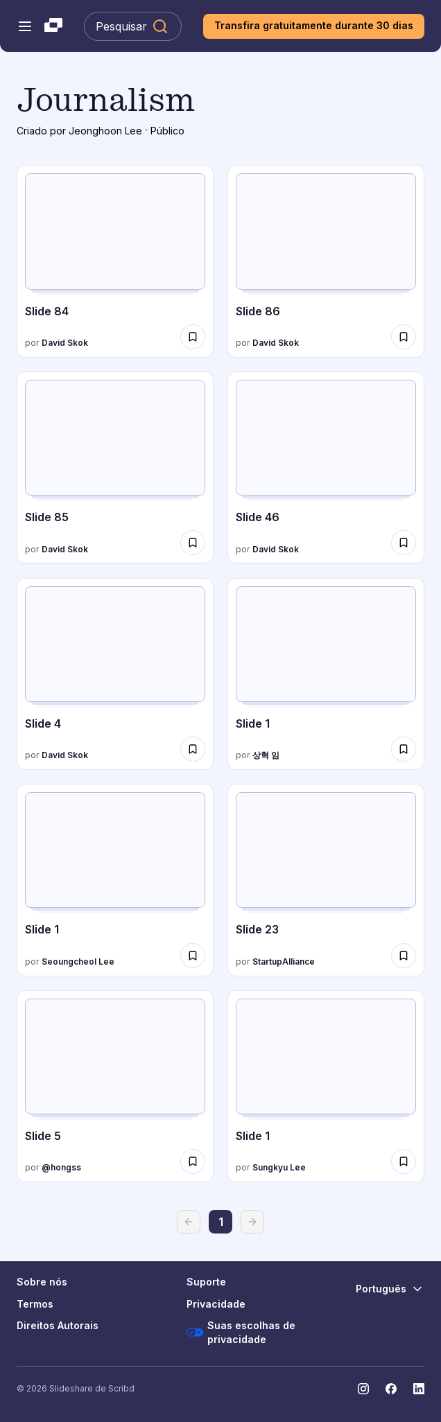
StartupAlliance (283, 961)
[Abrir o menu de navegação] (25, 26)
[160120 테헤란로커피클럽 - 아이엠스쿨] (326, 880)
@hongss (61, 1167)
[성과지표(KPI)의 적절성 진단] (115, 880)
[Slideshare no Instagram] (363, 1388)
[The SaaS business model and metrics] (115, 261)
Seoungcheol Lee (78, 961)
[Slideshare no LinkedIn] (418, 1388)
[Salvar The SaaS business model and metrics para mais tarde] (192, 336)
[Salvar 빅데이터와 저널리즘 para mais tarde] (403, 1161)
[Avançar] (252, 1222)
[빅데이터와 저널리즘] (326, 1086)
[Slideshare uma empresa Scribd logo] (53, 26)
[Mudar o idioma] (390, 1289)
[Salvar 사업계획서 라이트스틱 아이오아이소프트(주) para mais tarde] (403, 749)
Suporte (206, 1282)
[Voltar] (188, 1222)
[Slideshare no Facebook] (391, 1388)
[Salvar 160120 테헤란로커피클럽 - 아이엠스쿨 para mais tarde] (403, 955)
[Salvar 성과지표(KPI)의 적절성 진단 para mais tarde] (192, 955)
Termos (35, 1304)
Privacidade (216, 1304)
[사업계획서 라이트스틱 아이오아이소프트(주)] (326, 674)
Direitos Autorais (57, 1325)
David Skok (65, 342)
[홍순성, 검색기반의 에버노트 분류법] (115, 1086)
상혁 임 (265, 755)
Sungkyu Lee (279, 1167)
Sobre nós (42, 1282)
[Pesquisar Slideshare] (133, 26)
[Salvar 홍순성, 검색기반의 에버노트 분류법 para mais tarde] (192, 1161)
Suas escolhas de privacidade (241, 1332)
